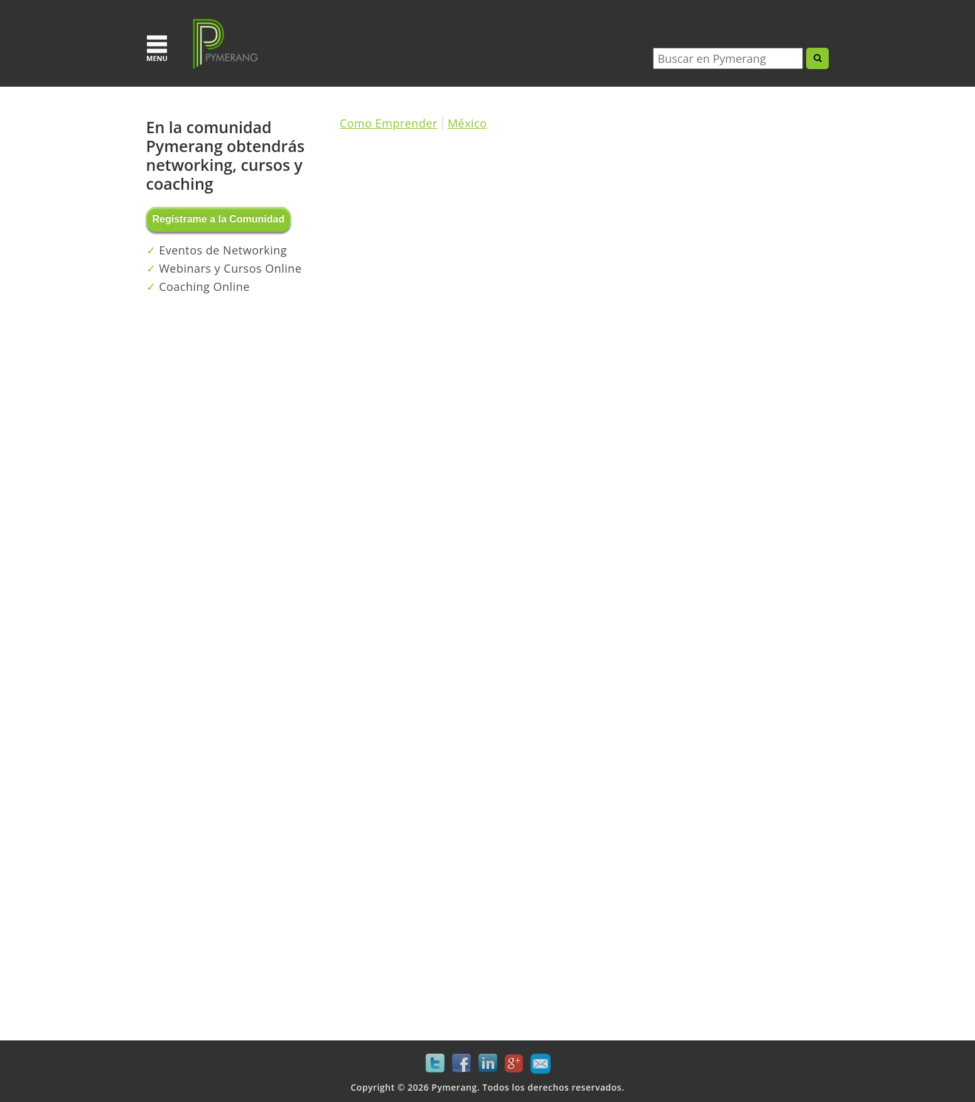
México (467, 123)
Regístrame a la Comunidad (219, 219)
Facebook (461, 1064)
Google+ (514, 1064)
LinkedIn (488, 1064)
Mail (541, 1064)
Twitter (435, 1064)
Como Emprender (389, 123)
